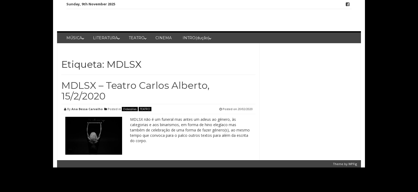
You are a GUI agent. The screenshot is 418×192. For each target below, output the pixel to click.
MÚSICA (74, 37)
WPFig (352, 164)
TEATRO (136, 37)
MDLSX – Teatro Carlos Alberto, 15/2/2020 (135, 90)
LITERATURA (105, 37)
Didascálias (129, 109)
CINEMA (163, 37)
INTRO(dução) (196, 37)
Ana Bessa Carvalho (87, 109)
